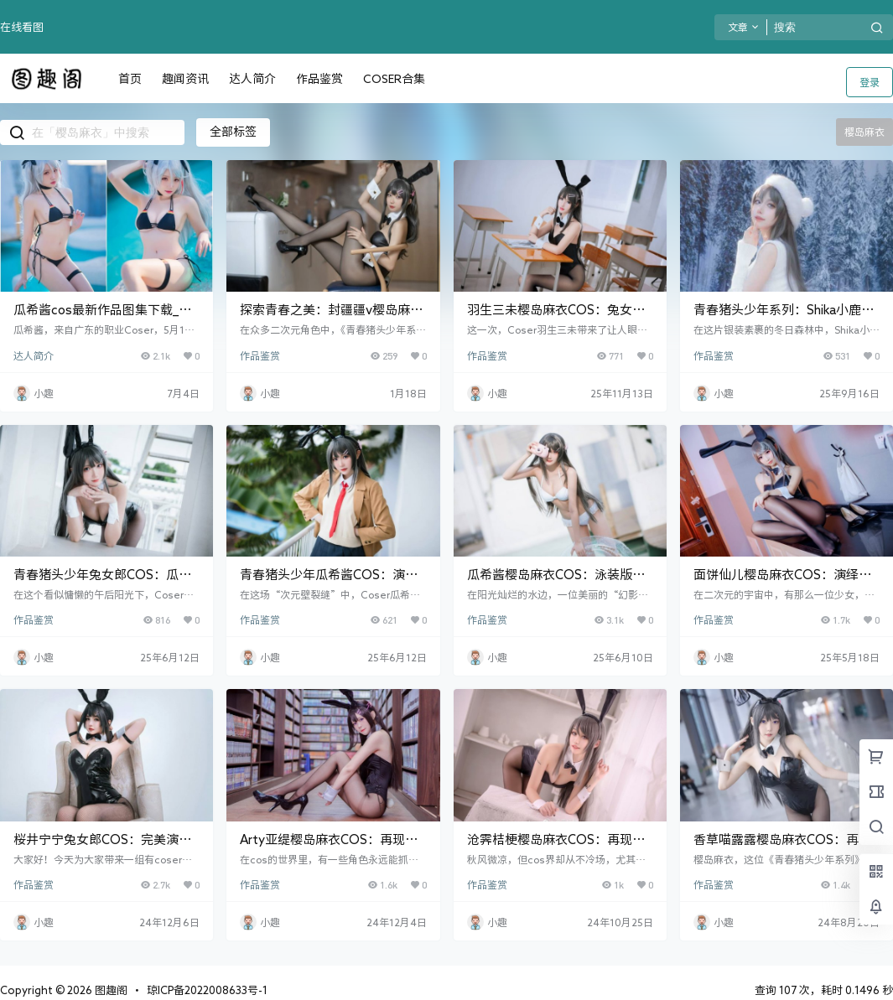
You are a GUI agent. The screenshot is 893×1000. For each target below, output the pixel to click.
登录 (869, 82)
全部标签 (233, 131)
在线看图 (22, 27)
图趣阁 (109, 990)
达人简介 (33, 355)
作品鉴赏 (260, 355)
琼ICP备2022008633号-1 (207, 990)
